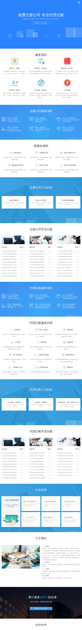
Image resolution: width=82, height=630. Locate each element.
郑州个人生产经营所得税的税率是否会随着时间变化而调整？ (66, 271)
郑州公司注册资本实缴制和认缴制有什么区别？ (10, 255)
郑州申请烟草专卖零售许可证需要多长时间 (10, 469)
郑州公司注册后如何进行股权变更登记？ (38, 271)
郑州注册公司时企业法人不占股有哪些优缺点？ (10, 266)
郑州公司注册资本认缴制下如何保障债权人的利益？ (66, 274)
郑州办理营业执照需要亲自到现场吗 (10, 277)
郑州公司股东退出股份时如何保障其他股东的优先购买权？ (38, 266)
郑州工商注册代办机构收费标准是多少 (10, 458)
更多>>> (22, 248)
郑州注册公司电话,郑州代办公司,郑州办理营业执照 (38, 255)
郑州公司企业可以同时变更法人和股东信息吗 (10, 455)
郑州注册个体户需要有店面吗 (9, 257)
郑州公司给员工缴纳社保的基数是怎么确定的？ (38, 469)
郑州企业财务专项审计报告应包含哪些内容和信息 (10, 480)
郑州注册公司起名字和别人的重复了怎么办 (10, 268)
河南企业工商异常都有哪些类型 (37, 277)
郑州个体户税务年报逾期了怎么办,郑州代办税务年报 (38, 460)
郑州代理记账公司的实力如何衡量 (10, 466)
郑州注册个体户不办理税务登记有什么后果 (10, 474)
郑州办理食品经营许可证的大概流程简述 (10, 260)
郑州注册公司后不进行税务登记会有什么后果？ (10, 460)
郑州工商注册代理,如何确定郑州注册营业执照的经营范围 (38, 252)
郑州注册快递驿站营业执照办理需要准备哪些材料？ (38, 263)
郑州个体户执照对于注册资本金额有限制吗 (38, 260)
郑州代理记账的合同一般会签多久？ (38, 455)
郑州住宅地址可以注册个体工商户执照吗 (38, 274)
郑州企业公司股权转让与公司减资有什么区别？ (10, 471)
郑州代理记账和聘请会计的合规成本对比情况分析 (38, 463)
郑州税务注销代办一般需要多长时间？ (38, 458)
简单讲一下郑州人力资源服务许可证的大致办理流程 (10, 271)
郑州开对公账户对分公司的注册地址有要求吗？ (10, 252)
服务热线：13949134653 (41, 23)
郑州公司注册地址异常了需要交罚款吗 (10, 274)
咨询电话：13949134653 (41, 611)
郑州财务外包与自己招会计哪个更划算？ (38, 466)
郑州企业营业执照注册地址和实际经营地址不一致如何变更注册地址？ (38, 257)
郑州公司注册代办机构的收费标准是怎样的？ (10, 263)
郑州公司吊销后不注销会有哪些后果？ (66, 260)
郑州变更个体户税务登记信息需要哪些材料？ (10, 477)
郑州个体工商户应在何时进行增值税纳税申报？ (10, 463)
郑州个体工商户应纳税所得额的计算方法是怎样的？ (38, 471)
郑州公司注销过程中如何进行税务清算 (66, 266)
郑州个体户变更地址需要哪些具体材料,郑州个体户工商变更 (38, 268)
